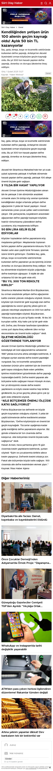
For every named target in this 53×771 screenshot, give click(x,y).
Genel (20, 27)
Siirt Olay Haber (8, 27)
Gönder (8, 759)
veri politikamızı (31, 768)
